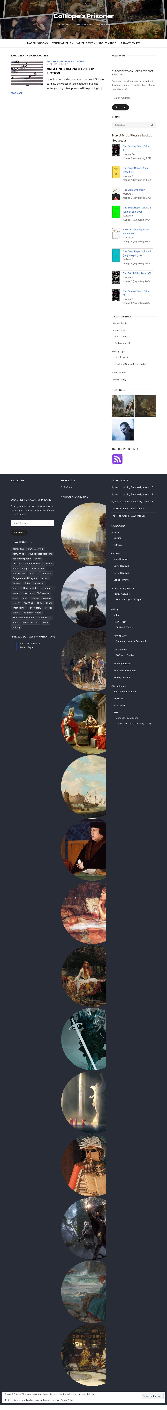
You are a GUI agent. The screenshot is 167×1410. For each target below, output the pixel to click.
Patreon (120, 549)
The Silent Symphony (136, 190)
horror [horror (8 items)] (44, 583)
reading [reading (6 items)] (22, 598)
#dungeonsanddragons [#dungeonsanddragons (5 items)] (17, 558)
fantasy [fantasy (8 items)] (9, 583)
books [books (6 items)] (25, 573)
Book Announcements (127, 696)
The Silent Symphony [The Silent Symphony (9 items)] (39, 612)
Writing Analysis (124, 682)
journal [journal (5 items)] (43, 588)
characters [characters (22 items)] (38, 573)
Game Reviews (123, 570)
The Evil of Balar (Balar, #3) (139, 273)
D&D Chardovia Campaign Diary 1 (138, 728)
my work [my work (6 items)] (9, 593)
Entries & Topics (126, 632)
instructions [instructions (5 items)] (30, 588)
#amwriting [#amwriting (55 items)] (45, 553)
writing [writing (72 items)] (19, 622)
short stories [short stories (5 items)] (30, 602)
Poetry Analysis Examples (131, 604)
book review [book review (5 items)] (11, 573)
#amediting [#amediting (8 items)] (11, 553)
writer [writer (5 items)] (8, 622)
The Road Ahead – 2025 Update (130, 520)
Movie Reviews (123, 577)
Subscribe (123, 107)
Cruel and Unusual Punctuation (133, 364)
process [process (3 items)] (9, 598)
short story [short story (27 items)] (11, 607)
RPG (118, 717)
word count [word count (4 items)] (11, 617)
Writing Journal (67, 61)
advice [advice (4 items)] (8, 563)
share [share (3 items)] (17, 602)
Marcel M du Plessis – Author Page (26, 631)
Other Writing (61, 43)
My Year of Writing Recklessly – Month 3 (134, 506)
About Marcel (108, 43)
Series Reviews (124, 584)
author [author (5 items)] (8, 568)
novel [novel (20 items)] (38, 593)
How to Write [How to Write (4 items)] (12, 588)
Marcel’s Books (37, 43)
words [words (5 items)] (25, 617)
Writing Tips (84, 43)
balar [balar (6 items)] (19, 568)
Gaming (120, 542)
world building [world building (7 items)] (39, 617)
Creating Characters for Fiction (70, 66)
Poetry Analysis (124, 598)
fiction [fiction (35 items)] (20, 583)
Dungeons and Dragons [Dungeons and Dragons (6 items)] (17, 578)
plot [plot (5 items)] (47, 593)
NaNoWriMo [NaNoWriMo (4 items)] (24, 593)
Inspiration (121, 703)
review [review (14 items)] (33, 598)
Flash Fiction (122, 626)
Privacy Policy (130, 43)
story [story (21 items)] (34, 607)
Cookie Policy (67, 1400)
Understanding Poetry (124, 593)
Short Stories (124, 336)
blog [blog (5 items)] (28, 568)
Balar (118, 619)
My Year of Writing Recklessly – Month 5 (134, 492)
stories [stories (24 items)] (24, 607)
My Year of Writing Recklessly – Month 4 (134, 499)
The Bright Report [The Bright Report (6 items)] (14, 612)
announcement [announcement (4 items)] (37, 563)
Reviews (117, 558)
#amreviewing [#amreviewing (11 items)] (28, 553)
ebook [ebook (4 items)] (37, 578)
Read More (76, 82)
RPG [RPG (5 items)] (7, 602)
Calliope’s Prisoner (83, 15)
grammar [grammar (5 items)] (32, 583)
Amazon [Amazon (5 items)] (20, 563)
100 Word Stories (127, 660)
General (117, 537)
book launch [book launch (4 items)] (41, 568)
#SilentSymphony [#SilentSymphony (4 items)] (43, 558)
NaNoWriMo (122, 710)
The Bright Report (125, 668)
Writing (117, 614)
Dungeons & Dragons (129, 722)
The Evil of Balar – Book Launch (130, 513)
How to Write (47, 61)
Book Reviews (123, 563)
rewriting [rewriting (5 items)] (45, 598)
